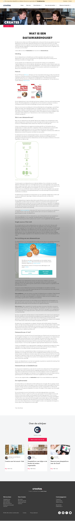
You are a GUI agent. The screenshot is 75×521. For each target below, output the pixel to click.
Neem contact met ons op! (37, 439)
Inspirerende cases (22, 502)
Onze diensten (37, 5)
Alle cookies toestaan (46, 272)
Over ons (28, 5)
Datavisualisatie (6, 501)
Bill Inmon (26, 75)
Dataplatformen (6, 499)
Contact (70, 1)
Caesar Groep (43, 491)
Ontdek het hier (41, 1)
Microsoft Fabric (6, 502)
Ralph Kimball (27, 80)
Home (22, 5)
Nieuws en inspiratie (65, 5)
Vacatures (65, 1)
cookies (29, 261)
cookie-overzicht (36, 263)
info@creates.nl (59, 506)
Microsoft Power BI (7, 504)
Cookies (24, 513)
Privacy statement (34, 513)
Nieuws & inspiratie (22, 501)
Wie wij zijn (20, 499)
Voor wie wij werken (51, 5)
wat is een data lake (25, 210)
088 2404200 (59, 505)
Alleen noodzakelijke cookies (30, 272)
